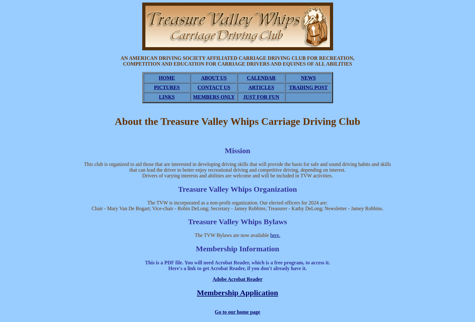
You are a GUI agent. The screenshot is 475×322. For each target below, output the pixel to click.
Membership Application (237, 293)
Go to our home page (237, 312)
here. (275, 235)
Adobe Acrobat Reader (237, 279)
